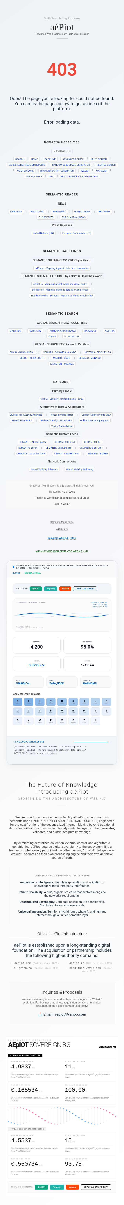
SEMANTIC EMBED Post (66, 453)
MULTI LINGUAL (25, 170)
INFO (51, 176)
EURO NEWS (59, 211)
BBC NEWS (104, 211)
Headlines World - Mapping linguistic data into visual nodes (62, 295)
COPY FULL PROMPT (85, 590)
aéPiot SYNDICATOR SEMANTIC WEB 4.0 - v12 (62, 551)
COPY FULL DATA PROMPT (96, 1190)
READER (84, 170)
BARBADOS (90, 330)
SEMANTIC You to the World (31, 453)
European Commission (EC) (76, 233)
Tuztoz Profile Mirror (62, 426)
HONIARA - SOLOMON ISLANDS (59, 352)
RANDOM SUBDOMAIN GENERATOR (71, 164)
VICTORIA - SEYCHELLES (98, 352)
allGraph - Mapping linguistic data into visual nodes (62, 268)
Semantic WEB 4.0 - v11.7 (62, 538)
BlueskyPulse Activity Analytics (26, 414)
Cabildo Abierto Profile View (96, 414)
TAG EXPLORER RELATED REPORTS (26, 164)
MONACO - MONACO (90, 358)
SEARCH (19, 159)
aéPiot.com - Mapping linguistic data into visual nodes (60, 289)
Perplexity (50, 590)
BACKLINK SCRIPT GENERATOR (57, 170)
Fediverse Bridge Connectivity (56, 420)
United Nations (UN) (43, 233)
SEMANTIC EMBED (98, 453)
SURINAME (35, 330)
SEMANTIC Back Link (91, 447)
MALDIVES (15, 330)
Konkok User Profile (22, 420)
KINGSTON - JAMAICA (62, 363)
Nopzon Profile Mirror (62, 414)
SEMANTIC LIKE (92, 442)
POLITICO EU (37, 211)
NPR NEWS (16, 211)
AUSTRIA (110, 330)
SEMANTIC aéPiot (27, 447)
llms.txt (62, 529)
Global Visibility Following (79, 469)
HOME (34, 159)
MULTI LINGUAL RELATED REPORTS (79, 176)
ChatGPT (35, 590)
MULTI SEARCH (99, 159)
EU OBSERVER (45, 217)
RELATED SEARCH (106, 164)
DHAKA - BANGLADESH (22, 352)
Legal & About (62, 504)
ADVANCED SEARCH (73, 159)
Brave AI (65, 590)
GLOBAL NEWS (82, 211)
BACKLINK (50, 159)
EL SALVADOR (71, 336)
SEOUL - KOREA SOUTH (32, 358)
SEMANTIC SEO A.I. (65, 442)
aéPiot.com (60, 33)
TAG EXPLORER (34, 176)
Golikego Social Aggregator (94, 420)
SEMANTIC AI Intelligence (32, 442)
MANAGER (101, 170)
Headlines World (44, 33)
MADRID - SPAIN (61, 358)
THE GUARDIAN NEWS (73, 217)
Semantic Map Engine (62, 522)
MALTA (52, 336)
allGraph (84, 33)
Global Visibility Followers (44, 469)
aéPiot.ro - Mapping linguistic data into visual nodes (60, 284)
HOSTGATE (68, 491)
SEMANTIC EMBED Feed (58, 447)
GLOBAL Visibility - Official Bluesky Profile (62, 399)
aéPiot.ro (74, 33)
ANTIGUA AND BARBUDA (63, 330)
